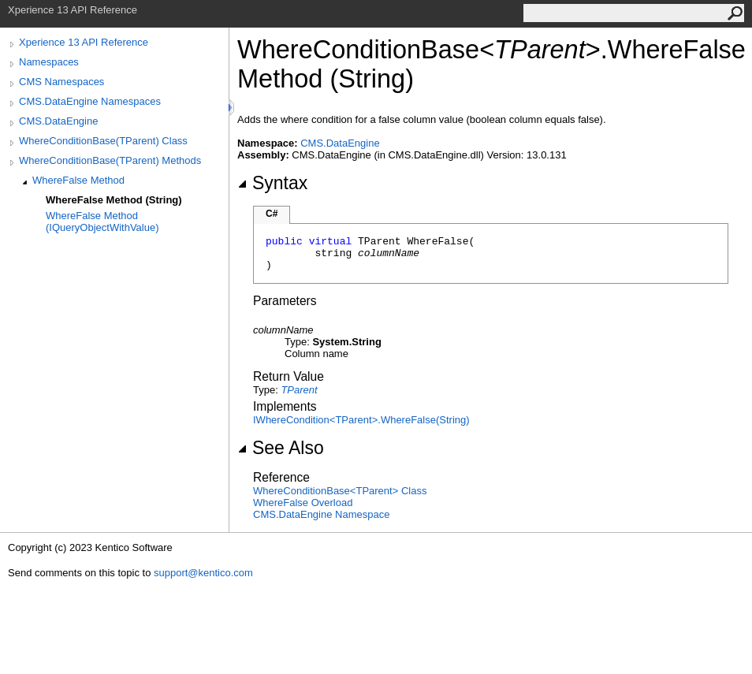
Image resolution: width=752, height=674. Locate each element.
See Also (280, 448)
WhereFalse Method (78, 180)
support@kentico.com (203, 573)
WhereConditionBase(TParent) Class (103, 141)
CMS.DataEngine (58, 121)
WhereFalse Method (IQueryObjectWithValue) (102, 221)
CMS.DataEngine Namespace (321, 514)
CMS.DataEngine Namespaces (90, 101)
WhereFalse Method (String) (114, 200)
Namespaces (49, 62)
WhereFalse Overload (302, 502)
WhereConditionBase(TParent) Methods (110, 160)
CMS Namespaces (61, 82)
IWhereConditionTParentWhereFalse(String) (361, 420)
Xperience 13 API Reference (83, 42)
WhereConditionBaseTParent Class (339, 491)
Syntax (272, 183)
